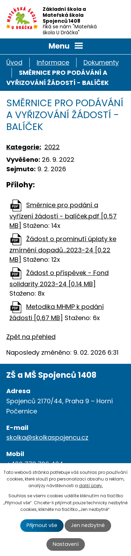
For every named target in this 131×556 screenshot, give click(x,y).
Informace (53, 62)
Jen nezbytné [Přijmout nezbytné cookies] (88, 525)
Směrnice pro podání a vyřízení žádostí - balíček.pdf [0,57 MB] (63, 215)
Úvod (14, 62)
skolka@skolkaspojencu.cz (47, 437)
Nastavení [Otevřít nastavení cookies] (66, 544)
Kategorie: (23, 147)
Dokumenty (101, 62)
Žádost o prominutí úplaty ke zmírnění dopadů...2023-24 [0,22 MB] (62, 249)
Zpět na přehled (31, 336)
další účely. (91, 486)
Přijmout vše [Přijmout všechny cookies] (42, 525)
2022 (52, 147)
